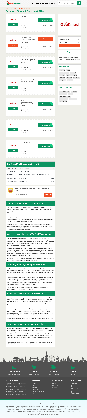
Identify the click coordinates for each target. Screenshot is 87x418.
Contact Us (35, 387)
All (69, 46)
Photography (74, 91)
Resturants (55, 385)
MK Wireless (76, 77)
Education (70, 94)
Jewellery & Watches (64, 91)
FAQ (33, 393)
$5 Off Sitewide (26, 143)
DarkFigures (74, 75)
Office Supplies (63, 101)
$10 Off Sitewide (26, 122)
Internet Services (73, 99)
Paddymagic (63, 80)
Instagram (74, 391)
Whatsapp (75, 393)
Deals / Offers (69, 42)
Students (54, 387)
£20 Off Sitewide (26, 17)
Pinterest (74, 388)
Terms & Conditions (48, 25)
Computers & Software (65, 96)
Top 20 (54, 383)
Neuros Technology (64, 72)
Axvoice (68, 70)
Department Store (64, 99)
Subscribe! (48, 194)
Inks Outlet (69, 80)
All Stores (51, 3)
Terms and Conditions (38, 391)
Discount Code (69, 39)
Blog (33, 385)
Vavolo (67, 75)
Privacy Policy (36, 389)
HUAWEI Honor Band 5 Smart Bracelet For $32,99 (28, 60)
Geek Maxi (27, 8)
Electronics (20, 8)
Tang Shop (69, 77)
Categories (42, 3)
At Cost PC (73, 72)
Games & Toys (63, 94)
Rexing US (62, 70)
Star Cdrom (62, 77)
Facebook (74, 383)
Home (34, 3)
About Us (34, 383)
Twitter (74, 386)
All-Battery (62, 75)
